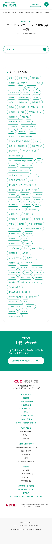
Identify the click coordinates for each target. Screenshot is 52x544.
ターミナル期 (14, 199)
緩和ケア (30, 306)
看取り (11, 78)
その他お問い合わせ (26, 489)
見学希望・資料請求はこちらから (26, 360)
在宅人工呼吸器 (31, 190)
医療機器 (12, 194)
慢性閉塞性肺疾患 (28, 126)
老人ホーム (31, 258)
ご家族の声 (33, 297)
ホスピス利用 (37, 267)
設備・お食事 (26, 451)
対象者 (11, 224)
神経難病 (24, 311)
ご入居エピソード (15, 306)
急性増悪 (22, 107)
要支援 (21, 224)
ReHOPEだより (26, 419)
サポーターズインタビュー (30, 282)
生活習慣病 (13, 126)
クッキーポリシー (33, 525)
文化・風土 (26, 477)
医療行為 (37, 219)
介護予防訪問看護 (35, 224)
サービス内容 (14, 248)
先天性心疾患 (24, 97)
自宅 (25, 238)
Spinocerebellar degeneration (20, 160)
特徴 (37, 204)
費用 (25, 302)
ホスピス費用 (37, 248)
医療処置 (22, 131)
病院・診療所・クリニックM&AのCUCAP (26, 496)
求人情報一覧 (26, 481)
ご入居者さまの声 (26, 415)
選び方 (11, 87)
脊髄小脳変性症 (14, 156)
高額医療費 (13, 253)
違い (20, 87)
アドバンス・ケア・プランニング (21, 185)
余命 (25, 248)
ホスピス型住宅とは (26, 408)
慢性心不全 (31, 87)
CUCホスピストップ (25, 522)
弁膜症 (26, 92)
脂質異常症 (36, 102)
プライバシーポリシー (20, 525)
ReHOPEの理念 (14, 287)
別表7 (28, 272)
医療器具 (12, 83)
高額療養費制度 (14, 272)
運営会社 (26, 435)
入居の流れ (26, 454)
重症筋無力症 (37, 146)
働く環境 (26, 470)
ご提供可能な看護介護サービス (26, 447)
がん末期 (12, 311)
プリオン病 (13, 151)
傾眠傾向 (12, 263)
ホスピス (24, 267)
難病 (10, 146)
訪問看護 (12, 282)
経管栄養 (25, 117)
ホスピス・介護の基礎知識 (26, 422)
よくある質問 (26, 405)
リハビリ (12, 229)
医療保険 (12, 277)
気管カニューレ (26, 83)
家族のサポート (14, 243)
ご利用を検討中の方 (26, 443)
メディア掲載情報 (26, 401)
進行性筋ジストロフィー (18, 175)
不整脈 (11, 97)
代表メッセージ (26, 431)
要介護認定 (13, 219)
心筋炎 (36, 97)
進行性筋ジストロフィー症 (18, 170)
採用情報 (26, 466)
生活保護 (12, 267)
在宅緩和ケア (14, 238)
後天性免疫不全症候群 (17, 180)
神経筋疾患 (38, 194)
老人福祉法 (13, 204)
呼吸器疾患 (25, 194)
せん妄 (11, 136)
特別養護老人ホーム (16, 209)
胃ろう (32, 131)
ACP (31, 180)
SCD (39, 160)
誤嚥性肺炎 (13, 117)
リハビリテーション (29, 151)
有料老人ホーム (14, 233)
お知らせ (26, 412)
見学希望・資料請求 (26, 486)
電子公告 (26, 493)
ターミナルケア (26, 263)
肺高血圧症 (23, 102)
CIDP (37, 141)
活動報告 (26, 438)
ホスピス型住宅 (14, 316)
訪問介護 (25, 219)
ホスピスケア (14, 302)
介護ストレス (35, 107)
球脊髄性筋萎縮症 (25, 136)
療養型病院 (33, 209)
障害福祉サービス (15, 122)
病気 (28, 122)
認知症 (28, 243)
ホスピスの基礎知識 (16, 297)
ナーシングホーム (15, 258)
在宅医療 (38, 277)
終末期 (26, 199)
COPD (11, 131)
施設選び (29, 233)
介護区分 (27, 214)
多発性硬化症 (22, 146)
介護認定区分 (14, 214)
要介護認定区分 (14, 190)
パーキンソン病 (26, 165)
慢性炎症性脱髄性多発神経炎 (19, 141)
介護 (22, 112)
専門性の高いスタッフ (26, 461)
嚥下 (38, 83)
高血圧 (11, 102)
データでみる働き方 (26, 474)
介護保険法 (26, 204)
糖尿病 (11, 107)
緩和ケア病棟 (25, 277)
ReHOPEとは (26, 428)
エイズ (34, 175)
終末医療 (37, 199)
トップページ (26, 394)
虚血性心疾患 (14, 92)
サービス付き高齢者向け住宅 (31, 229)
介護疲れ (12, 112)
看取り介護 (23, 78)
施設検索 (35, 4)
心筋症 (36, 92)
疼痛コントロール (35, 112)
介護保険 (38, 272)
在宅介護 (35, 78)
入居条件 (25, 253)
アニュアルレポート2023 (18, 292)
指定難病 (12, 165)
